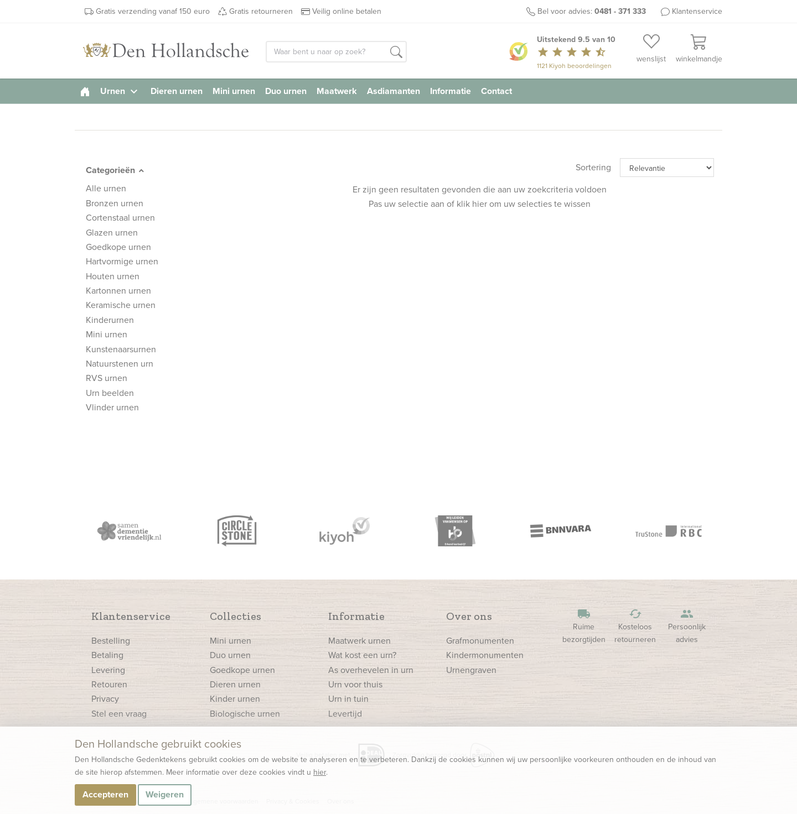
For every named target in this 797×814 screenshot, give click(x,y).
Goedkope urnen (242, 670)
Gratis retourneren (261, 11)
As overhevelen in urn (370, 670)
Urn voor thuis (355, 684)
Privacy (105, 698)
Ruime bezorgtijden (584, 626)
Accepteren (105, 794)
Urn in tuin (348, 698)
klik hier (472, 203)
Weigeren (165, 794)
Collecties (235, 616)
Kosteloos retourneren (635, 626)
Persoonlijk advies (687, 626)
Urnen (120, 91)
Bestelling (110, 640)
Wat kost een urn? (362, 655)
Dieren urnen (177, 91)
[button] (396, 52)
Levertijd (345, 713)
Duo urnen (286, 91)
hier (319, 772)
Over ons (469, 616)
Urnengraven (471, 670)
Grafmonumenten (480, 640)
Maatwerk (337, 91)
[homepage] (85, 91)
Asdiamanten (393, 91)
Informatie (450, 91)
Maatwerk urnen (359, 640)
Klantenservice (697, 11)
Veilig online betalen (346, 11)
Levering (108, 670)
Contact (496, 91)
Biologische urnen (245, 713)
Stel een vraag (119, 713)
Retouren (109, 684)
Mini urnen (234, 91)
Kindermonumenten (485, 655)
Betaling (107, 655)
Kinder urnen (235, 698)
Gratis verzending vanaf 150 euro (153, 11)
